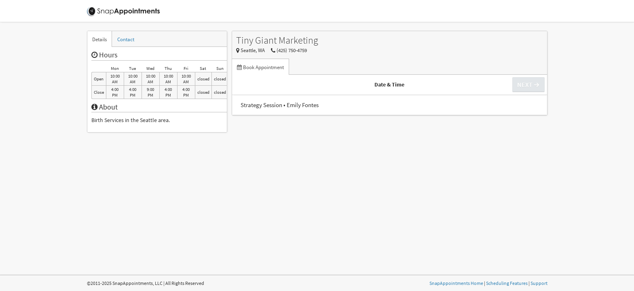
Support (538, 283)
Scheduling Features (507, 283)
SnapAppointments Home (456, 283)
